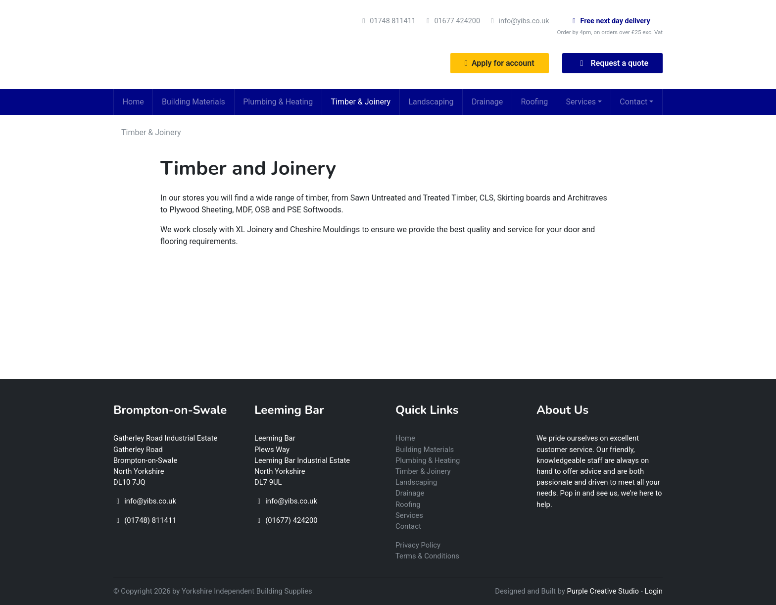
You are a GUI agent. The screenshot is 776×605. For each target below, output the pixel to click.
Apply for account (499, 63)
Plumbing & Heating (278, 101)
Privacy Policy (417, 545)
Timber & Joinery (361, 101)
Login (654, 591)
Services (581, 101)
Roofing (534, 101)
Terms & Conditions (427, 556)
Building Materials (193, 101)
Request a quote (612, 63)
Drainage (487, 101)
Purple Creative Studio (603, 591)
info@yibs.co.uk (524, 21)
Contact (633, 101)
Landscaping (430, 101)
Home (133, 101)
